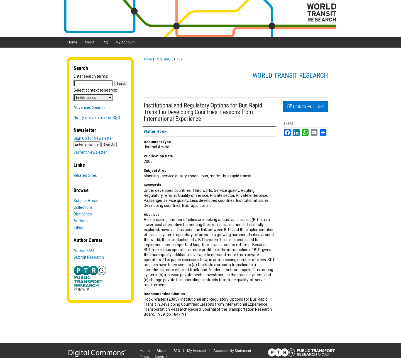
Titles (78, 227)
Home (147, 59)
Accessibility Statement (232, 351)
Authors (81, 221)
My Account (196, 351)
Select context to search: (95, 90)
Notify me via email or (97, 117)
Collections (83, 207)
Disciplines (83, 214)
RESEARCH (164, 59)
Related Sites (85, 175)
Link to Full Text (305, 106)
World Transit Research (290, 75)
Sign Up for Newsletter (93, 138)
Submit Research (89, 257)
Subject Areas (86, 200)
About (162, 351)
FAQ (176, 351)
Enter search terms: (91, 76)
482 (179, 59)
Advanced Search (89, 107)
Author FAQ (84, 250)
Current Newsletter (90, 152)
